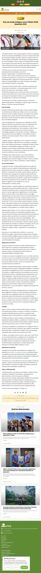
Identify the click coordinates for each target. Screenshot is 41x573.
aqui (26, 388)
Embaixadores (4, 539)
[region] (16, 564)
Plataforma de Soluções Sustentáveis (18, 352)
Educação (19, 398)
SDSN (21, 18)
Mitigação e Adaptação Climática (8, 553)
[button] (37, 9)
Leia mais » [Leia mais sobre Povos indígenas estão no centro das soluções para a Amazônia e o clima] (5, 440)
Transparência (4, 544)
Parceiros (3, 540)
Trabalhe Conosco (5, 547)
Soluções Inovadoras (11, 398)
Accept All (24, 567)
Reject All (16, 567)
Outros (4, 398)
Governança (3, 537)
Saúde (36, 398)
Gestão (23, 398)
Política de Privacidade (5, 545)
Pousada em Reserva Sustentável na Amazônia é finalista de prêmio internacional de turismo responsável (20, 507)
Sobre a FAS (3, 536)
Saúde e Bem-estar (5, 555)
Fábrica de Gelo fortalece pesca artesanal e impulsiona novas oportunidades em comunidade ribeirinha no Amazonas (19, 470)
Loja (17, 4)
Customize (8, 567)
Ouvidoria (27, 4)
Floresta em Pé (18, 400)
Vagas (21, 4)
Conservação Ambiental (6, 550)
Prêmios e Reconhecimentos (7, 542)
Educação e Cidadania (5, 552)
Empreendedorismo (30, 398)
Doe (13, 4)
